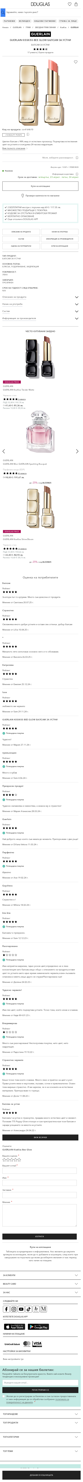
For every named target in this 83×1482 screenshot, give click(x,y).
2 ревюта (22, 399)
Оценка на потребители (21, 246)
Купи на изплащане (40, 186)
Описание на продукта (21, 232)
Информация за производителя (59, 239)
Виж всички (40, 1137)
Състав (21, 239)
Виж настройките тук (13, 1359)
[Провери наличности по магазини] (40, 196)
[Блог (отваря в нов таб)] (36, 1309)
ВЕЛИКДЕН (24, 21)
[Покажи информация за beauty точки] (27, 134)
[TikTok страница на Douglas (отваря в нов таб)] (28, 1309)
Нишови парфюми (45, 21)
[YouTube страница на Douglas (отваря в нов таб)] (21, 1309)
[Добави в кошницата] (41, 1475)
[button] (40, 34)
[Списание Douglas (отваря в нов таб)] (43, 1309)
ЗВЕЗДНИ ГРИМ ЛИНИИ (45, 27)
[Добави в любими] (75, 62)
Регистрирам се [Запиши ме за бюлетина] (40, 1390)
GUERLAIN (17, 27)
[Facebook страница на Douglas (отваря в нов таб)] (6, 1309)
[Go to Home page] (40, 4)
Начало (5, 27)
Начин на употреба (60, 232)
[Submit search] (3, 12)
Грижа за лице (68, 21)
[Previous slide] (3, 451)
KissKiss (63, 27)
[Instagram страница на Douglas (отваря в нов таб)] (13, 1309)
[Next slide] (77, 451)
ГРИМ (28, 27)
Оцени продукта (46, 52)
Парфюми (9, 21)
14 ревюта (22, 549)
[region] (40, 163)
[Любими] (69, 4)
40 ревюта (22, 473)
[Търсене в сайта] (40, 12)
